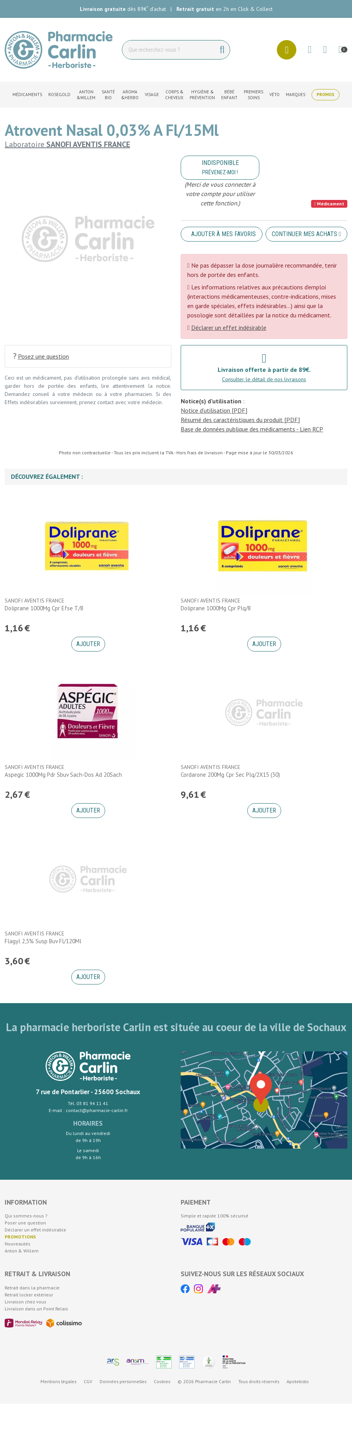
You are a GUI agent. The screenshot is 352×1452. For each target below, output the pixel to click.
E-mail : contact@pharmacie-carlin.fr (88, 1110)
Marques (295, 94)
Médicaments (27, 94)
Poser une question (25, 1223)
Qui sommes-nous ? (26, 1216)
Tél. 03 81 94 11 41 (88, 1103)
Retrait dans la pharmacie (32, 1288)
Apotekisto (298, 1381)
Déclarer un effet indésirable (228, 327)
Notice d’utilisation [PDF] (214, 410)
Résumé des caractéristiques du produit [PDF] (240, 420)
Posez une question (41, 356)
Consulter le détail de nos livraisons (264, 379)
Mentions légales (58, 1381)
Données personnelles (123, 1381)
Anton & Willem (22, 1251)
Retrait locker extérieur (29, 1295)
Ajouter (88, 644)
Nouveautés (17, 1244)
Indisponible (220, 167)
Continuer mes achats (306, 234)
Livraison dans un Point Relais (36, 1309)
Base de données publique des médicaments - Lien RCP (252, 429)
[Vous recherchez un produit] (168, 49)
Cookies (162, 1381)
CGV (88, 1381)
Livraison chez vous (25, 1302)
